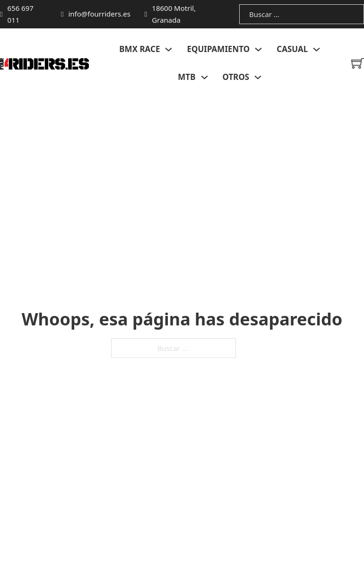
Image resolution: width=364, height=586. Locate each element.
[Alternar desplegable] (169, 49)
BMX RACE (139, 49)
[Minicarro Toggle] (357, 63)
